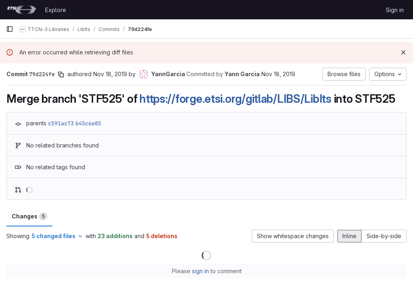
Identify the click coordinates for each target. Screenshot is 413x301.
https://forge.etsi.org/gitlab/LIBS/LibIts (236, 99)
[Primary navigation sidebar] (9, 29)
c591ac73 (61, 123)
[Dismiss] (403, 52)
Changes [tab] (29, 216)
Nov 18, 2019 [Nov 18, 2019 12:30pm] (110, 74)
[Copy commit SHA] (61, 74)
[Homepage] (21, 9)
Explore (55, 9)
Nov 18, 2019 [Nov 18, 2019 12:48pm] (278, 74)
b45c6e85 (88, 123)
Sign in (395, 9)
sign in (200, 271)
